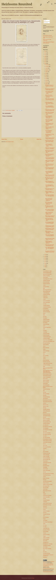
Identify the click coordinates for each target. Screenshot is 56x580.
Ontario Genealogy (46, 454)
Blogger (33, 578)
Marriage (44, 392)
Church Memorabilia (46, 302)
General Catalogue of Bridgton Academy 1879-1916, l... (49, 192)
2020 (45, 56)
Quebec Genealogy (46, 478)
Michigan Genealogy (46, 409)
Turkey (44, 523)
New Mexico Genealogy (47, 434)
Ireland (44, 357)
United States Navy (46, 528)
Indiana (44, 349)
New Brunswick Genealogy (47, 426)
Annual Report (45, 277)
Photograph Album (46, 465)
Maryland (44, 395)
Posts (45, 20)
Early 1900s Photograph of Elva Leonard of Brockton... (49, 155)
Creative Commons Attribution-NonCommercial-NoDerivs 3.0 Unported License (48, 565)
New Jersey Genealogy (47, 432)
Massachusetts (45, 398)
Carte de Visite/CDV (46, 300)
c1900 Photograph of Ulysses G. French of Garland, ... (49, 145)
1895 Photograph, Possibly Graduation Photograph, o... (49, 223)
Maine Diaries (45, 378)
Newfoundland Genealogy (47, 439)
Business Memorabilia (46, 291)
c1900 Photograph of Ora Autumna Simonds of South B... (49, 124)
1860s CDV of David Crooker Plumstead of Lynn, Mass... (49, 96)
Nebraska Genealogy (46, 423)
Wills (44, 550)
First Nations (45, 322)
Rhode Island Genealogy (47, 490)
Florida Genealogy (46, 324)
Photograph (45, 464)
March (46, 80)
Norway (44, 443)
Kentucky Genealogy (46, 361)
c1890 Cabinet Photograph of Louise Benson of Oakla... (49, 113)
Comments (46, 22)
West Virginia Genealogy (47, 548)
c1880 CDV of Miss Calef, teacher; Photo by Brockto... (49, 128)
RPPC (44, 492)
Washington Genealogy (47, 545)
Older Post (39, 139)
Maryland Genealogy (46, 396)
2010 (45, 263)
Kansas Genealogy (46, 360)
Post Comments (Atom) (10, 141)
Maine (44, 366)
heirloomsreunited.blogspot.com (48, 568)
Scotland (44, 498)
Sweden (44, 509)
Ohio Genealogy (45, 451)
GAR (44, 328)
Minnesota (45, 412)
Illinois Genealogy (46, 347)
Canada (44, 299)
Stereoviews (45, 507)
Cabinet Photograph (46, 292)
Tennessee (44, 512)
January (46, 83)
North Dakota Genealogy (47, 442)
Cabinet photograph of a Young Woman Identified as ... (49, 107)
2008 (45, 266)
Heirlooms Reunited (17, 4)
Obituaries (45, 448)
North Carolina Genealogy (47, 440)
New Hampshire (45, 428)
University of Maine (46, 529)
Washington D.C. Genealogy (47, 543)
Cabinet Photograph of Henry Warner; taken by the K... (49, 103)
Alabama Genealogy (46, 275)
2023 (45, 51)
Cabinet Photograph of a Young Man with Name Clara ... (49, 219)
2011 (45, 261)
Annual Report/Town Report (47, 278)
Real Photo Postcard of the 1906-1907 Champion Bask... (49, 178)
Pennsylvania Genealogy (47, 462)
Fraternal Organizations (47, 327)
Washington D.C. (46, 542)
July (46, 73)
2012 (45, 259)
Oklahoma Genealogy (46, 453)
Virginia (44, 536)
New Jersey (45, 431)
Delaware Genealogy (46, 311)
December (47, 64)
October (46, 68)
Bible (44, 288)
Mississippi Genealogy (46, 415)
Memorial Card (45, 404)
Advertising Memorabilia (47, 272)
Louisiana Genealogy (46, 364)
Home (21, 139)
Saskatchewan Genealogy (47, 495)
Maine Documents (46, 380)
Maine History (45, 383)
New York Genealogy (46, 437)
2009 (45, 265)
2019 (45, 58)
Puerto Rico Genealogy (47, 475)
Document (45, 316)
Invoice (44, 352)
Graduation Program (46, 338)
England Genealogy (46, 319)
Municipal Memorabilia (47, 421)
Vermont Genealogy (46, 534)
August (46, 71)
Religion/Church (46, 482)
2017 (45, 61)
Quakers (44, 476)
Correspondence (45, 308)
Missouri (44, 417)
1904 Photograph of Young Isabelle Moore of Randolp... (49, 135)
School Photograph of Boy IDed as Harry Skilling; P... (49, 141)
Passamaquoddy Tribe (46, 459)
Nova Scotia (45, 445)
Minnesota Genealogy (46, 414)
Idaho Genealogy (46, 344)
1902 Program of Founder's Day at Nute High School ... (49, 196)
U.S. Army (45, 525)
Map (44, 390)
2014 (45, 256)
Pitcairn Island (45, 468)
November (47, 66)
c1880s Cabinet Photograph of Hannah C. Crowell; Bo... (49, 161)
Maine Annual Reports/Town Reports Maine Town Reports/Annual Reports (47, 371)
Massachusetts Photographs (47, 401)
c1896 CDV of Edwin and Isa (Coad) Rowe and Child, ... (49, 165)
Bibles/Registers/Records (47, 289)
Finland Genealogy (46, 321)
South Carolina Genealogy (47, 503)
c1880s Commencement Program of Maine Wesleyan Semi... (49, 213)
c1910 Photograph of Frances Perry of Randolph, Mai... (48, 131)
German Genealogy (46, 335)
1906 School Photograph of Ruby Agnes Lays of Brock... (49, 151)
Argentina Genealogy (46, 280)
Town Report (45, 520)
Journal (44, 358)
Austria (44, 285)
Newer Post (4, 139)
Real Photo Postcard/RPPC (47, 481)
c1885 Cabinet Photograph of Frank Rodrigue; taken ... (49, 99)
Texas (44, 515)
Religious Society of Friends (47, 484)
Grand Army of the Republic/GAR (48, 341)
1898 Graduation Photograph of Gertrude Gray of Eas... (49, 232)
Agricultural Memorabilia (47, 274)
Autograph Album (46, 286)
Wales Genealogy (46, 539)
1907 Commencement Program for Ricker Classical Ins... (48, 203)
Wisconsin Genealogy (46, 553)
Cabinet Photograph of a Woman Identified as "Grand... (49, 172)
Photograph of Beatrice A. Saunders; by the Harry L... (49, 86)
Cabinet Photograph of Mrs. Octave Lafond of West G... (49, 168)
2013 (45, 258)
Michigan (44, 407)
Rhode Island (45, 489)
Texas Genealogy (46, 517)
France (44, 325)
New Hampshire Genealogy (47, 429)
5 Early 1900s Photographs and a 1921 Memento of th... (49, 248)
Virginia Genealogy (46, 537)
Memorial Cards (45, 406)
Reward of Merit (46, 487)
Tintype (44, 518)
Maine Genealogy (46, 381)
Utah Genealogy (45, 531)
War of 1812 (45, 540)
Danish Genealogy (46, 310)
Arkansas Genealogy (46, 283)
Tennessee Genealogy (46, 514)
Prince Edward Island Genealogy (48, 473)
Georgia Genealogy (46, 333)
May (46, 76)
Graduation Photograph (47, 336)
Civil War (44, 303)
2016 (45, 63)
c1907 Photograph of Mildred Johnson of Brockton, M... (48, 117)
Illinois (44, 346)
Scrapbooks (45, 501)
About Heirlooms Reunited (47, 35)
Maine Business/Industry (47, 375)
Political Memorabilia (46, 470)
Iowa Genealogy (45, 355)
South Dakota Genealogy (47, 504)
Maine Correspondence (47, 377)
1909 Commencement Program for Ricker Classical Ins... (48, 199)
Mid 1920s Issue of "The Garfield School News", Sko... (49, 206)
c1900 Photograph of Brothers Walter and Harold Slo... (48, 242)
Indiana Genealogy (46, 350)
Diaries (44, 313)
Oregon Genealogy (46, 456)
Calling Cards (45, 297)
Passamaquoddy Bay (46, 457)
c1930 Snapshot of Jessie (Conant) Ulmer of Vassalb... (49, 92)
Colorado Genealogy (46, 305)
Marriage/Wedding (46, 393)
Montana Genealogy (46, 420)
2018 (45, 59)
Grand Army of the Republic (47, 339)
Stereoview (45, 506)
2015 (45, 254)
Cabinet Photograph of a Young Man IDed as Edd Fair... (49, 186)
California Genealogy (46, 294)
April (46, 78)
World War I (45, 557)
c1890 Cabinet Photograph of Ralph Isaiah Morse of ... (49, 235)
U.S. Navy (45, 526)
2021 (45, 54)
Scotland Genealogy (46, 500)
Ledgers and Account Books (47, 363)
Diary (44, 314)
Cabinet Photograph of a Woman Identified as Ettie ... (49, 182)
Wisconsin (45, 551)
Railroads (44, 479)
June (46, 75)
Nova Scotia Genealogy (47, 446)
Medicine (44, 403)
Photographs (45, 467)
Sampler (44, 493)
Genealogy (45, 330)
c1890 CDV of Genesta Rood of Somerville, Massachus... (49, 120)
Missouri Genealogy (46, 418)
